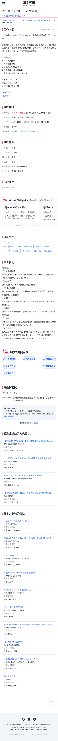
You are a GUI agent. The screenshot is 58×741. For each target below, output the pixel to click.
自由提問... (23, 366)
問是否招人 (51, 359)
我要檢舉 (35, 416)
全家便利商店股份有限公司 (36, 20)
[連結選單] (3, 3)
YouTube (34, 712)
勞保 (4, 246)
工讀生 (14, 131)
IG (23, 712)
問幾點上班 (9, 366)
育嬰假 (38, 246)
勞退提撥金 (27, 251)
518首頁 (12, 20)
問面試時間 (37, 359)
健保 (11, 246)
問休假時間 (9, 359)
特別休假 (6, 251)
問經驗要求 (23, 359)
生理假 (46, 246)
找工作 (18, 20)
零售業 (24, 20)
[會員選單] (54, 3)
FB (29, 712)
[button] (18, 225)
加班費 (18, 246)
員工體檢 (16, 251)
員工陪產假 (28, 246)
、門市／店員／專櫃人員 (28, 131)
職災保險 (37, 251)
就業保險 (47, 251)
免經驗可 (6, 96)
